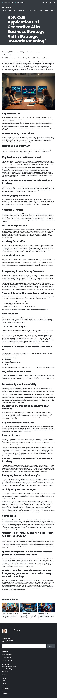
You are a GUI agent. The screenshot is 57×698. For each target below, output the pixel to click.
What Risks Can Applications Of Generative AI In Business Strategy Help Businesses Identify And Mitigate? (10, 610)
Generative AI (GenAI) (42, 58)
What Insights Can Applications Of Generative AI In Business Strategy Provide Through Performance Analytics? (46, 611)
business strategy (40, 139)
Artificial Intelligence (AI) (11, 58)
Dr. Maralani (7, 8)
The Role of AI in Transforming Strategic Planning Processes (22, 526)
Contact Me (7, 657)
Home (4, 11)
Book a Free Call (8, 2)
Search (51, 646)
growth (37, 512)
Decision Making (32, 58)
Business (29, 52)
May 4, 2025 (10, 52)
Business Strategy (36, 52)
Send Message (21, 2)
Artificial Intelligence (21, 52)
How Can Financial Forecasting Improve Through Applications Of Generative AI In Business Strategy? (28, 610)
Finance (44, 52)
